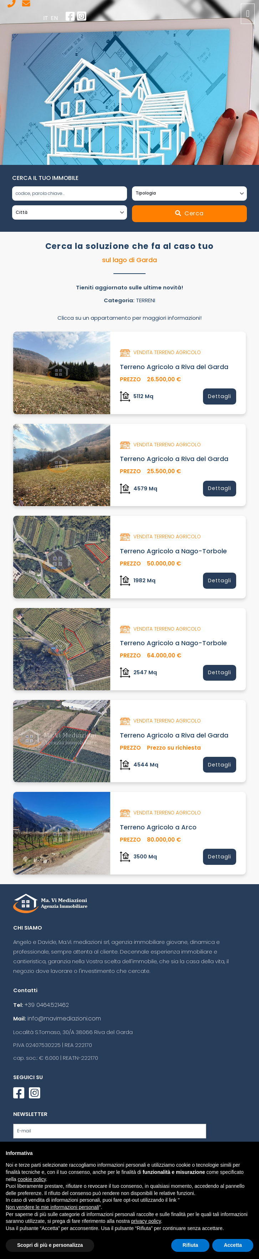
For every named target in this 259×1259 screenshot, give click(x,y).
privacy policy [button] (146, 1221)
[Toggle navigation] (248, 14)
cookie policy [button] (31, 1179)
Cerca (189, 213)
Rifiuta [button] (190, 1245)
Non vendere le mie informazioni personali (52, 1207)
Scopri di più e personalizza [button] (50, 1245)
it (48, 17)
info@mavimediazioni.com (62, 1011)
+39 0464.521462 (46, 998)
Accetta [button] (233, 1245)
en (56, 17)
